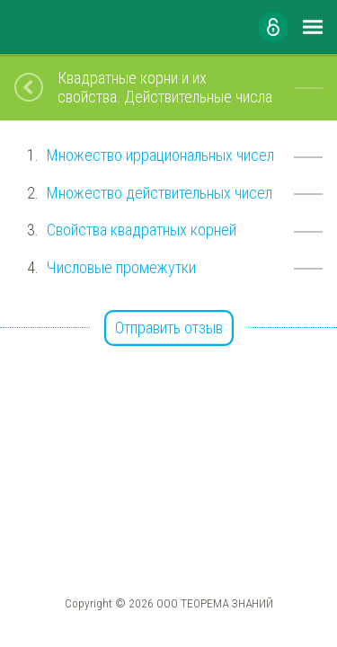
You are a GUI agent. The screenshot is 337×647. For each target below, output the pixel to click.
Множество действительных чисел (159, 192)
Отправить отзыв (169, 327)
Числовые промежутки (121, 267)
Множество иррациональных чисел (160, 155)
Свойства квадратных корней (141, 229)
